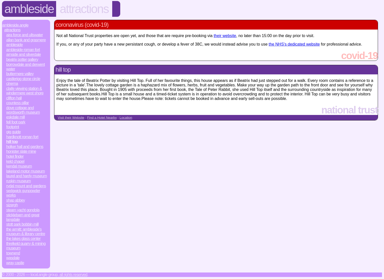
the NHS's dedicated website (294, 44)
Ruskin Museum (18, 181)
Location (125, 117)
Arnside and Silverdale (23, 54)
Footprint (12, 127)
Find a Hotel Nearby (102, 117)
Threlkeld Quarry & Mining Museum (26, 245)
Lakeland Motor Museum (25, 171)
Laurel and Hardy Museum (26, 176)
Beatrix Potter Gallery (22, 59)
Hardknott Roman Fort (22, 137)
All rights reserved (73, 274)
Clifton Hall (14, 98)
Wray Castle (15, 263)
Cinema (12, 83)
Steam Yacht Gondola (22, 210)
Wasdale (13, 258)
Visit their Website (71, 117)
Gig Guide (13, 132)
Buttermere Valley (20, 74)
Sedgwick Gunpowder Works (23, 193)
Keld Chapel (15, 161)
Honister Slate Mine (21, 151)
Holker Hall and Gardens (24, 147)
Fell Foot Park (15, 122)
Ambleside (29, 9)
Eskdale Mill (15, 117)
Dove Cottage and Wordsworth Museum (23, 110)
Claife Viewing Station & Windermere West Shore (25, 90)
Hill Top (12, 142)
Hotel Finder (15, 156)
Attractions (84, 9)
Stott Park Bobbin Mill (22, 224)
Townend (13, 253)
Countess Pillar (17, 103)
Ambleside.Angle (15, 25)
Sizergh (12, 205)
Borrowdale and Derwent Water (25, 66)
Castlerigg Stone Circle (23, 79)
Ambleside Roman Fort (23, 50)
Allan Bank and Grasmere (26, 40)
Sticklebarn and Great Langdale (22, 217)
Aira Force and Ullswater (24, 35)
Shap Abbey (15, 200)
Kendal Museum (19, 166)
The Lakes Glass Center (23, 238)
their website (225, 36)
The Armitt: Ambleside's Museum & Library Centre (25, 231)
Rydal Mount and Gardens (26, 186)
